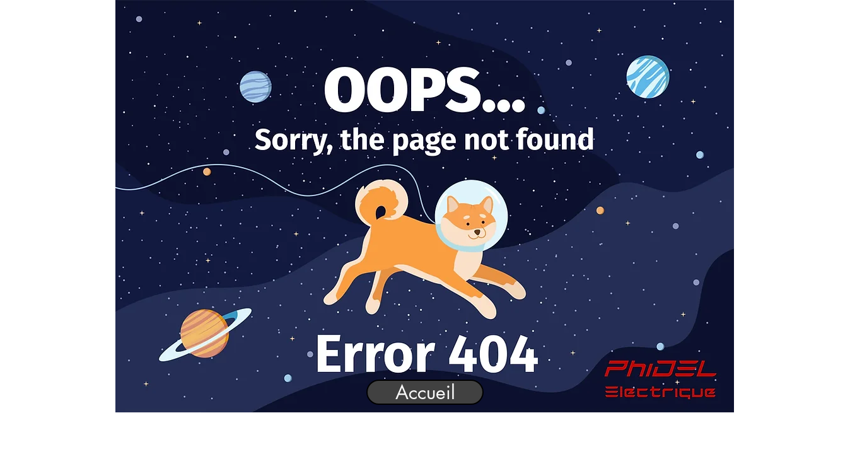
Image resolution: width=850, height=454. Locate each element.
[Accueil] (425, 392)
